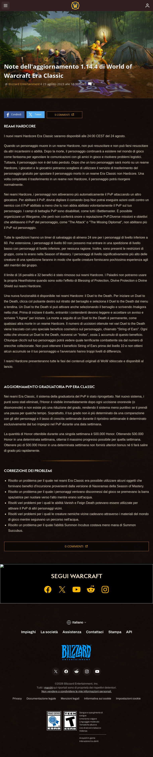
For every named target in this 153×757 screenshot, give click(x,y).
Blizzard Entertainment (24, 84)
